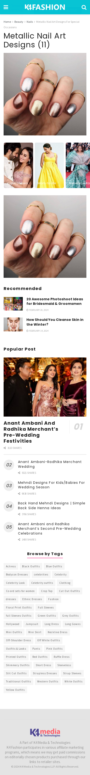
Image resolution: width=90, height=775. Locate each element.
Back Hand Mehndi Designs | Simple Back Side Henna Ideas (51, 505)
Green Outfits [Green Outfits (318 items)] (47, 615)
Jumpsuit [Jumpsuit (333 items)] (32, 623)
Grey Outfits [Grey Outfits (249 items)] (70, 615)
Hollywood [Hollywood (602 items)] (12, 623)
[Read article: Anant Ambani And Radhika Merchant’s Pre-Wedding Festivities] (45, 387)
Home (7, 21)
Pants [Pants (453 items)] (36, 648)
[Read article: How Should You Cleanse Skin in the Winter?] (13, 324)
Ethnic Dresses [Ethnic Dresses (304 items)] (32, 599)
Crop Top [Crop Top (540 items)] (47, 591)
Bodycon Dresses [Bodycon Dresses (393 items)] (17, 574)
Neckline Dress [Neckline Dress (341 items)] (57, 632)
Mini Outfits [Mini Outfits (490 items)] (14, 632)
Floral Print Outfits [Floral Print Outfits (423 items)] (19, 607)
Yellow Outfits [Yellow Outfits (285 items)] (15, 689)
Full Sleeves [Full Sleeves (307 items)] (46, 607)
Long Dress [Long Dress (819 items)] (52, 623)
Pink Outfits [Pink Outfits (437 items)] (54, 648)
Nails (30, 21)
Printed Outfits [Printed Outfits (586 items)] (16, 656)
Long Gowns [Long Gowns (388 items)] (73, 623)
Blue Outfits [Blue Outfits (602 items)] (54, 566)
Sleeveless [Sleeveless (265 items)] (64, 665)
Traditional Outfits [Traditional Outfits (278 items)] (18, 681)
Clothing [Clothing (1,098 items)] (65, 582)
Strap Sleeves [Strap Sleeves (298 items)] (72, 673)
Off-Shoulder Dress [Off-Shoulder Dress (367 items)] (18, 640)
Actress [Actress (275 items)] (11, 566)
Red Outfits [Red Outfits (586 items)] (40, 656)
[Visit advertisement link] (45, 236)
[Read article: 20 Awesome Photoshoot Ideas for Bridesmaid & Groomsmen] (13, 303)
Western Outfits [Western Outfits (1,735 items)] (47, 681)
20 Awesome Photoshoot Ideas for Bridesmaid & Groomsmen (54, 301)
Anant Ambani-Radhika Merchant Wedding (50, 464)
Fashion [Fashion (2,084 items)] (53, 599)
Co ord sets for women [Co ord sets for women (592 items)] (20, 591)
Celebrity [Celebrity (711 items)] (60, 574)
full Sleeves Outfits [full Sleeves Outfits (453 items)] (18, 615)
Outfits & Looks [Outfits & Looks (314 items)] (16, 648)
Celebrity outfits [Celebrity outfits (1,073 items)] (42, 582)
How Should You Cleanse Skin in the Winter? (55, 322)
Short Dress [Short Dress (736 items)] (43, 665)
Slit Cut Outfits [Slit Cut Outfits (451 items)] (16, 673)
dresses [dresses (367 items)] (11, 599)
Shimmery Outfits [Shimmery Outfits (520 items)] (18, 665)
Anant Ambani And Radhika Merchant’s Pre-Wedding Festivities (31, 431)
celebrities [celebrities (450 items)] (41, 574)
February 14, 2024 (37, 330)
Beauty (18, 21)
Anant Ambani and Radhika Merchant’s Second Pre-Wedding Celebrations (49, 528)
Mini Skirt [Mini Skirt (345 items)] (35, 632)
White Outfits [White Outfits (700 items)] (74, 681)
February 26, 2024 (37, 310)
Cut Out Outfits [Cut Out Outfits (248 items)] (69, 591)
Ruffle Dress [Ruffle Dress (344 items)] (62, 656)
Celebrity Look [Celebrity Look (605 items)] (15, 582)
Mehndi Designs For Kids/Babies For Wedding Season (51, 485)
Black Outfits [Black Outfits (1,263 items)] (31, 566)
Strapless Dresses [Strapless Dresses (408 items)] (45, 673)
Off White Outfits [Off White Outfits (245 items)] (48, 640)
